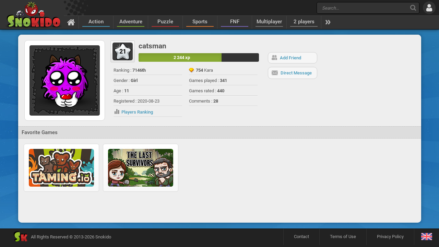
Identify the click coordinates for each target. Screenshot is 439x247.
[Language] (426, 237)
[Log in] (429, 7)
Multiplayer (269, 22)
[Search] (413, 8)
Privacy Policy (390, 236)
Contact (301, 236)
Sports (199, 22)
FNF (234, 22)
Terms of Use (343, 236)
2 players (304, 22)
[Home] (71, 22)
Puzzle (165, 22)
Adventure (130, 22)
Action (96, 22)
